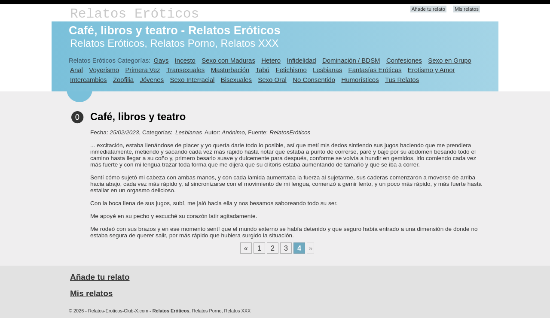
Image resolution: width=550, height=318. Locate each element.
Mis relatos (467, 9)
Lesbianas (327, 69)
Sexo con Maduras (228, 60)
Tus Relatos (402, 79)
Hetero (271, 60)
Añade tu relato (428, 9)
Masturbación (230, 69)
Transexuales (185, 69)
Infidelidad (301, 60)
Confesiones (404, 60)
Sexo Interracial (192, 79)
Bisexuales (236, 79)
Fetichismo (291, 69)
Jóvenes (152, 79)
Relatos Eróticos (134, 13)
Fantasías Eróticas (375, 69)
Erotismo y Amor (431, 69)
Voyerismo (104, 69)
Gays (160, 60)
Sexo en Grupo (449, 60)
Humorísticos (360, 79)
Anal (76, 69)
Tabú (262, 69)
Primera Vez (142, 69)
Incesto (185, 60)
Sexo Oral (272, 79)
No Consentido (314, 79)
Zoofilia (123, 79)
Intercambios (88, 79)
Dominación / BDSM (351, 60)
